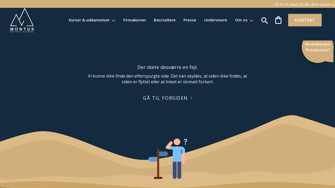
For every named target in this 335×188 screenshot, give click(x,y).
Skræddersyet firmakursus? (318, 47)
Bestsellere (154, 19)
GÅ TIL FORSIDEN (165, 98)
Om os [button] (231, 19)
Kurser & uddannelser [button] (79, 19)
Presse (179, 19)
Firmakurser (124, 19)
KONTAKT (296, 20)
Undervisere (205, 19)
